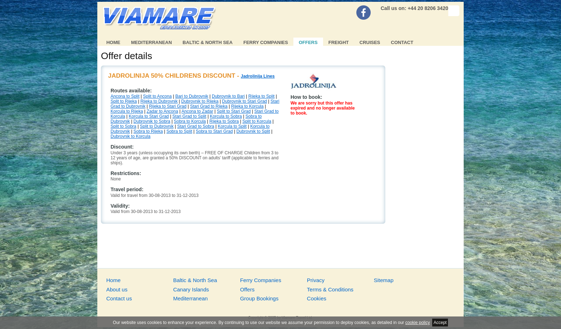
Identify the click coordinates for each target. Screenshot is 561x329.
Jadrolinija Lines (258, 76)
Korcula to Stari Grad (149, 116)
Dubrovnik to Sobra (151, 121)
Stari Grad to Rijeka (209, 106)
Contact (402, 42)
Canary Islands (191, 289)
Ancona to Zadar (197, 111)
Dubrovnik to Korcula (130, 136)
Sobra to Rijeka (148, 131)
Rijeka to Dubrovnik (158, 101)
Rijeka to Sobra (224, 121)
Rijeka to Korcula (247, 106)
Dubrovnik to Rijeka (200, 101)
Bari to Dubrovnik (191, 96)
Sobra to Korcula (190, 121)
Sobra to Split (179, 131)
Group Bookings (259, 298)
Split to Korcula (256, 121)
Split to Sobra (123, 126)
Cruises (370, 42)
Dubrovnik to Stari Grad (244, 101)
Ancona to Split (125, 96)
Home (113, 42)
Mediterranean (151, 42)
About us (116, 289)
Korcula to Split (232, 126)
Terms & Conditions (330, 289)
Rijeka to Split (261, 96)
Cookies (316, 298)
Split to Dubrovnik (157, 126)
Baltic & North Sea (207, 42)
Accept (440, 322)
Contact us (119, 298)
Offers (308, 42)
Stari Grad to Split (189, 116)
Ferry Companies (265, 42)
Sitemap (384, 280)
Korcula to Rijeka (127, 111)
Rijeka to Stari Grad (167, 106)
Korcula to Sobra (226, 116)
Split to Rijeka (124, 101)
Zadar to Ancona (162, 111)
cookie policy (417, 322)
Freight (338, 42)
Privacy (316, 280)
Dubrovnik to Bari (228, 96)
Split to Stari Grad (234, 111)
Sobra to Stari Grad (214, 131)
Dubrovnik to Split (253, 131)
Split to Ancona (157, 96)
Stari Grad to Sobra (195, 126)
